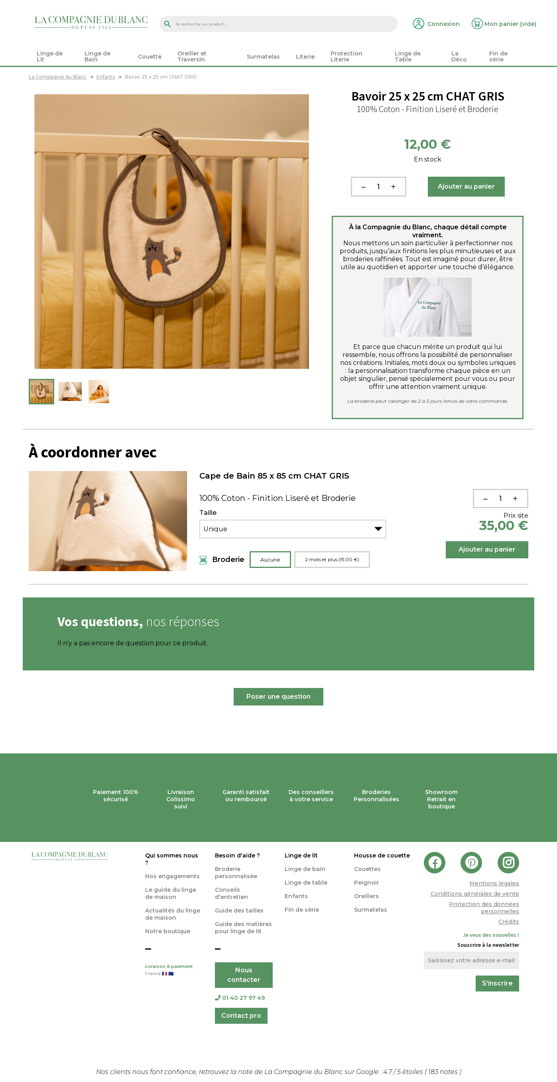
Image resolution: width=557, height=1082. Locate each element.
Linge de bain (305, 869)
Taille (208, 512)
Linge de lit (301, 855)
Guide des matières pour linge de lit (243, 927)
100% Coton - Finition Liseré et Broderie (277, 498)
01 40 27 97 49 (240, 997)
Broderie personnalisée (236, 872)
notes (443, 1072)
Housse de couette (382, 855)
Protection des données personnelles (484, 908)
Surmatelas (370, 909)
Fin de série (302, 909)
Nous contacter (243, 974)
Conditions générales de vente (475, 893)
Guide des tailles (239, 910)
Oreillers (366, 896)
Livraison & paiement (174, 971)
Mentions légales (494, 883)
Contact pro (241, 1015)
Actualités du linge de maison (172, 914)
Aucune (270, 559)
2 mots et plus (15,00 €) (332, 559)
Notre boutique (167, 931)
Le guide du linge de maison (170, 893)
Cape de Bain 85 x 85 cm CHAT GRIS (274, 476)
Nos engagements (172, 876)
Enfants (296, 896)
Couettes (367, 869)
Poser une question (278, 696)
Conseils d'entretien (231, 893)
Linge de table (306, 882)
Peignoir (366, 882)
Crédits (508, 921)
